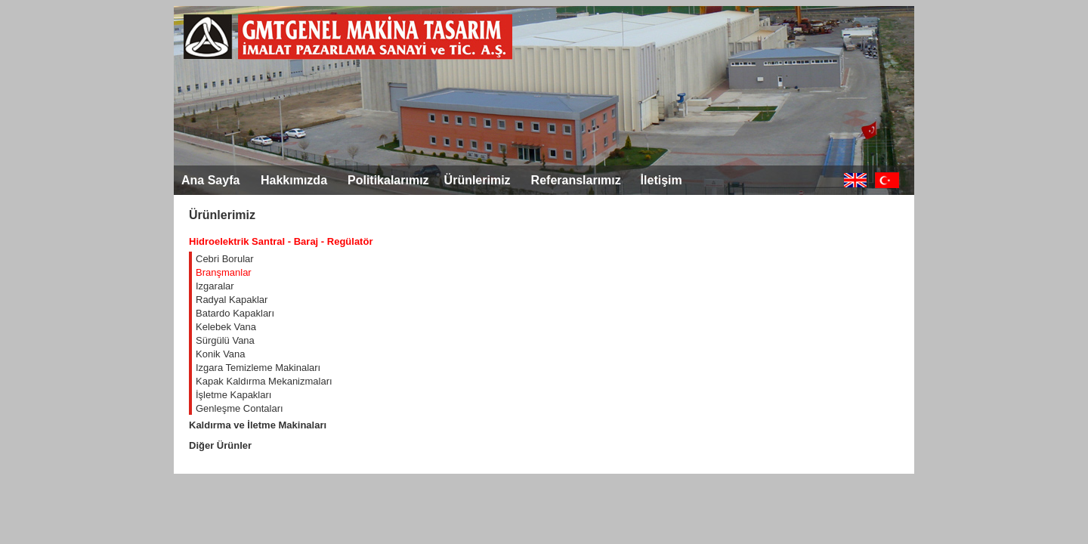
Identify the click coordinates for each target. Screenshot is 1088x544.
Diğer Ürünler (220, 445)
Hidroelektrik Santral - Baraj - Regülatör (280, 241)
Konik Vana (221, 354)
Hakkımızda (294, 180)
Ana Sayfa (210, 180)
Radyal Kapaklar (231, 299)
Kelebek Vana (226, 326)
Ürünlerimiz (477, 180)
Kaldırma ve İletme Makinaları (257, 425)
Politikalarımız (388, 180)
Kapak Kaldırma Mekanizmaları (264, 381)
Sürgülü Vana (225, 340)
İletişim (661, 180)
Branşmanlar (224, 272)
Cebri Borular (225, 258)
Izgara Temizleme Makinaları (258, 367)
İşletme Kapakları (233, 394)
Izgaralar (215, 286)
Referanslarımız (576, 180)
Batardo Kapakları (235, 313)
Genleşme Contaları (239, 408)
